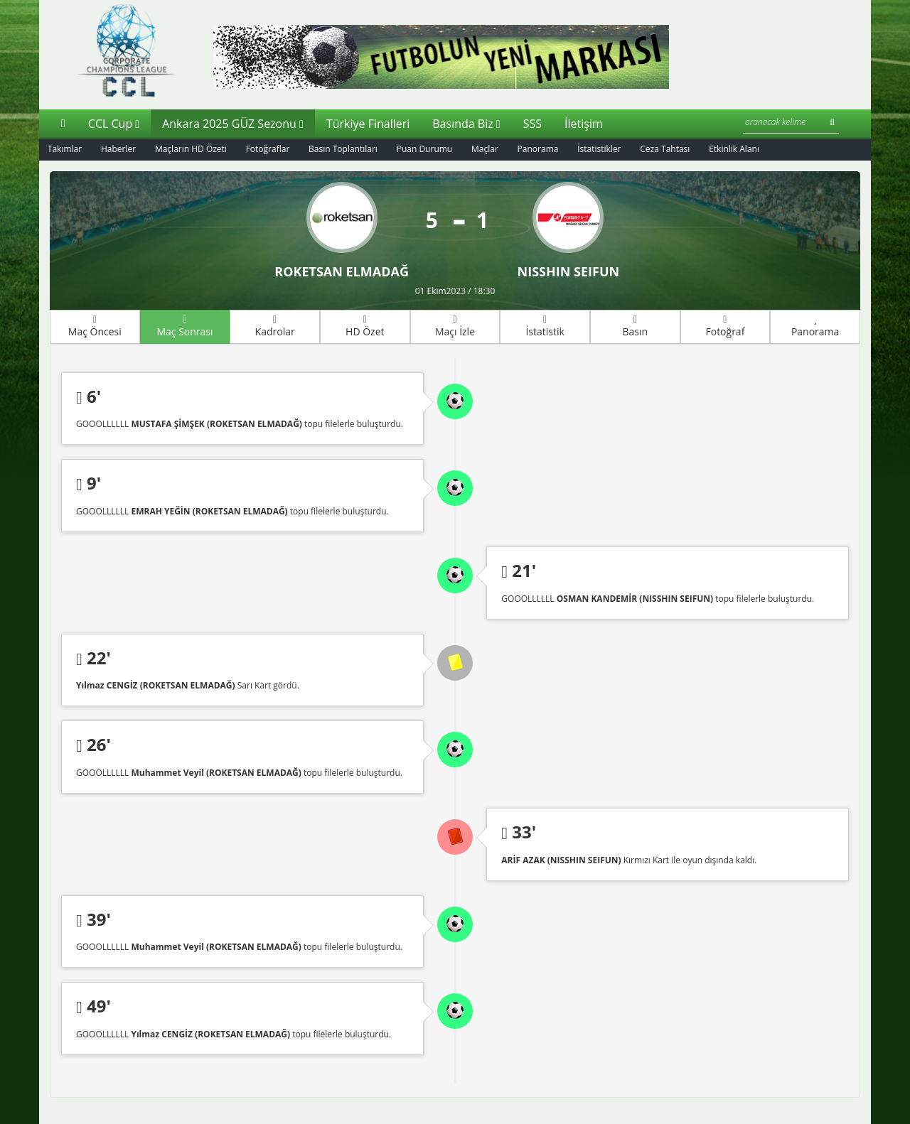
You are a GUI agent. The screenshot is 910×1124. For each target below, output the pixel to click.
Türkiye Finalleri (368, 123)
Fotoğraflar (269, 149)
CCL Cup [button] (113, 123)
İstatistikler (601, 149)
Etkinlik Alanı (737, 149)
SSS (532, 123)
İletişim (583, 123)
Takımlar (65, 149)
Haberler (118, 149)
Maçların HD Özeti (192, 149)
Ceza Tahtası (667, 149)
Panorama (539, 149)
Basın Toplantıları (344, 149)
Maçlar (486, 149)
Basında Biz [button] (466, 123)
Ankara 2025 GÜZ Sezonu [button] (233, 123)
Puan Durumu (426, 149)
